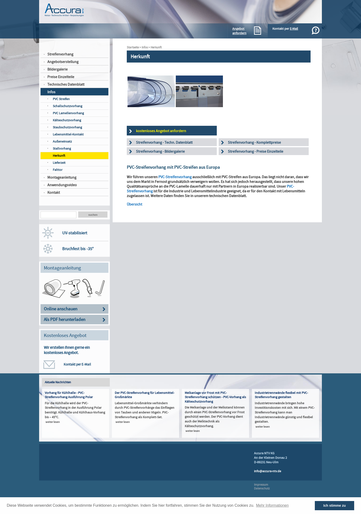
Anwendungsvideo (62, 185)
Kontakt (53, 192)
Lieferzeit (59, 162)
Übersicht (134, 204)
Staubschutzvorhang (67, 127)
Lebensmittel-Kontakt (68, 134)
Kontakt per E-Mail (77, 364)
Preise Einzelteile (60, 77)
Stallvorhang (62, 148)
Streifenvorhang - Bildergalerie (160, 151)
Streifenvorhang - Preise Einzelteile (255, 151)
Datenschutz (262, 488)
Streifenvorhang (60, 54)
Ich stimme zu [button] (334, 505)
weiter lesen (52, 422)
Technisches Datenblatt (65, 84)
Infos (51, 92)
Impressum (261, 485)
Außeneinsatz (62, 141)
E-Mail (294, 28)
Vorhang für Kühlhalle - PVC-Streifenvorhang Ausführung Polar (69, 395)
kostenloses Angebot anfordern (161, 131)
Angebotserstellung (62, 61)
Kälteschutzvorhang (67, 120)
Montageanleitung (61, 177)
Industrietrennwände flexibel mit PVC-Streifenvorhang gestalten (281, 395)
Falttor (57, 170)
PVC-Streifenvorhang (175, 177)
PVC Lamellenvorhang (68, 113)
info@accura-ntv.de (267, 471)
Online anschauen (60, 309)
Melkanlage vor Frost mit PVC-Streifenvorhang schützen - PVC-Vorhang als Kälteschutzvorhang (215, 397)
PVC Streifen (61, 99)
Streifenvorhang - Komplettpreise (254, 142)
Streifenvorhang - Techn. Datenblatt (164, 142)
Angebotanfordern (239, 30)
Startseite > (134, 47)
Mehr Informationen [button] (272, 505)
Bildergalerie (57, 69)
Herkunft (59, 155)
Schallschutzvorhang (67, 106)
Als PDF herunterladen (64, 320)
